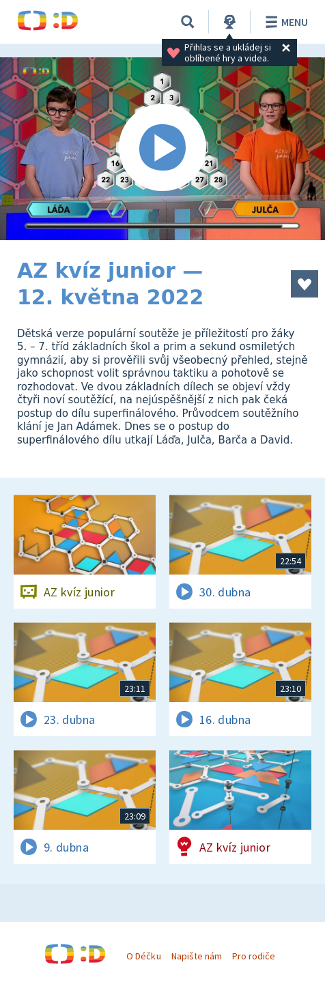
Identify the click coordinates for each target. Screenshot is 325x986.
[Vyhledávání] (187, 22)
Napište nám (196, 956)
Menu (284, 22)
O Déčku (143, 956)
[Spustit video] (162, 148)
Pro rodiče (253, 956)
